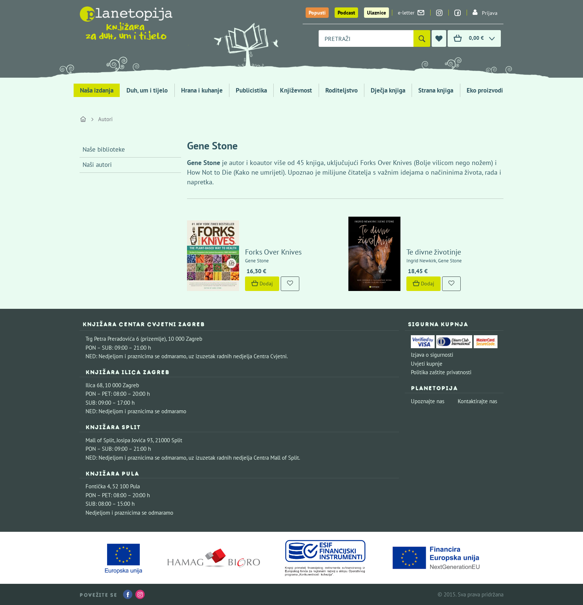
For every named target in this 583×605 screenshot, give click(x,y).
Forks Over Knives (273, 252)
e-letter (411, 12)
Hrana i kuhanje (202, 90)
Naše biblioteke (104, 149)
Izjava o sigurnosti (432, 354)
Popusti (317, 12)
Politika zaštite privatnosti (441, 372)
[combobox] (366, 38)
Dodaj (262, 283)
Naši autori (97, 165)
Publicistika (251, 90)
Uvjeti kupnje (426, 363)
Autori (105, 119)
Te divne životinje (433, 252)
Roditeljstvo (341, 90)
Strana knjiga (435, 90)
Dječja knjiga (388, 90)
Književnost (296, 90)
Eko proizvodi (485, 90)
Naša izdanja (96, 90)
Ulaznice (376, 12)
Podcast (346, 12)
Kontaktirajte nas (477, 401)
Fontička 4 (98, 486)
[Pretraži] (421, 38)
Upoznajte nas (427, 401)
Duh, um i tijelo (147, 90)
